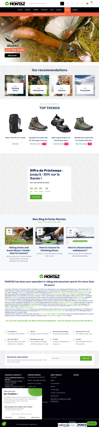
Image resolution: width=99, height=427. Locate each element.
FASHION (27, 9)
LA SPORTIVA (13, 307)
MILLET (81, 306)
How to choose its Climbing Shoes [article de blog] (49, 249)
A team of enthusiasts (58, 393)
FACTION (69, 292)
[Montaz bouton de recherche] (62, 3)
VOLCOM (57, 314)
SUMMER (35, 9)
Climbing (34, 302)
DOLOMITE (29, 307)
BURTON (68, 294)
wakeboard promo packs (66, 302)
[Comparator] (77, 4)
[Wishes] (72, 4)
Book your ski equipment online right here (51, 311)
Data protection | (25, 424)
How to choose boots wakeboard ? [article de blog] (80, 249)
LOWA (7, 307)
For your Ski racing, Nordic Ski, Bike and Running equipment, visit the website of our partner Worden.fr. (49, 321)
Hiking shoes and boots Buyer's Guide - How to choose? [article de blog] (19, 250)
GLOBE (63, 315)
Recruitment (55, 396)
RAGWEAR (48, 314)
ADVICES (58, 9)
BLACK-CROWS (78, 292)
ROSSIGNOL (56, 292)
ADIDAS (54, 315)
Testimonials (55, 390)
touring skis (69, 304)
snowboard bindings (55, 294)
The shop (54, 377)
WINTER (20, 9)
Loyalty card (32, 386)
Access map (9, 384)
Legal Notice (33, 424)
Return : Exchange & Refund (37, 380)
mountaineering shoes (35, 306)
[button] (67, 4)
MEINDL (86, 306)
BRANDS (75, 9)
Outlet (67, 9)
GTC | (18, 424)
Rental (53, 386)
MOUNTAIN (44, 9)
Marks (52, 380)
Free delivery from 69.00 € (36, 377)
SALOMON (74, 306)
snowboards (38, 294)
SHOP (52, 9)
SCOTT (86, 292)
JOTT (42, 314)
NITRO (76, 294)
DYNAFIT (22, 307)
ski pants (80, 297)
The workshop (55, 383)
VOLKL (63, 292)
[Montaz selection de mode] (82, 4)
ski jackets (15, 297)
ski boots (22, 292)
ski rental (27, 309)
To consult (36, 197)
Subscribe (85, 358)
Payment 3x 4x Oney (34, 383)
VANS (49, 315)
